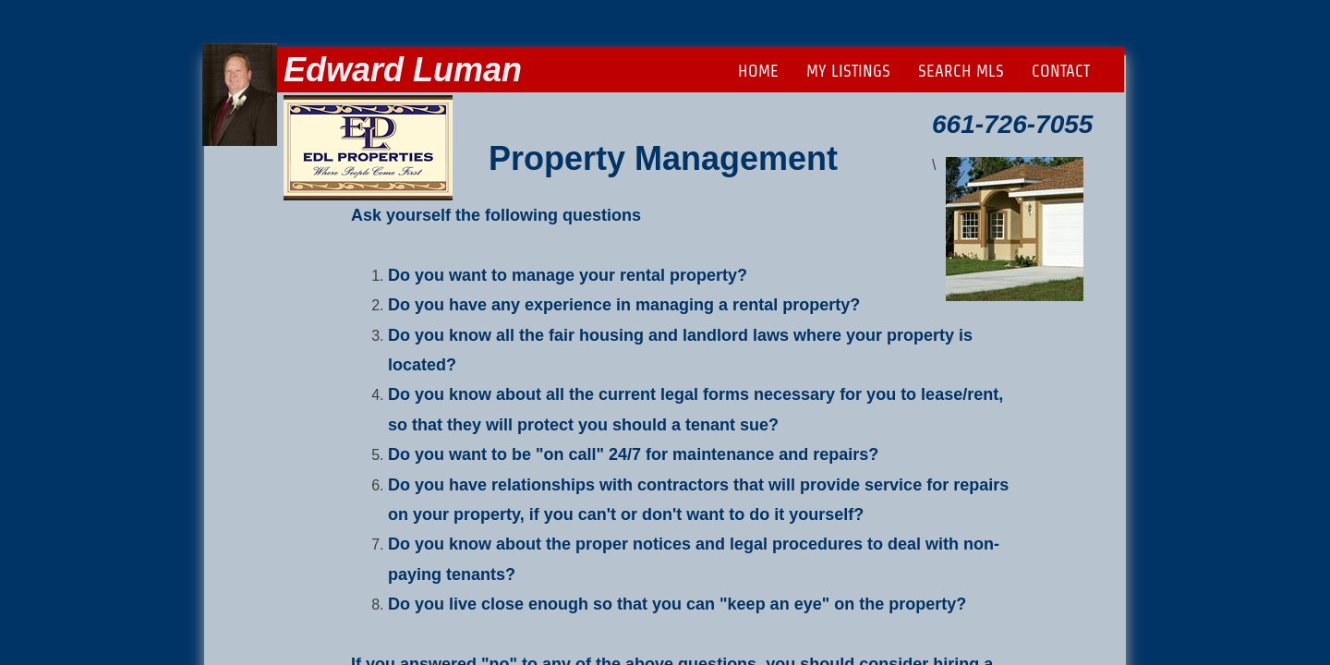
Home (758, 70)
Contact (1061, 70)
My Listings (848, 70)
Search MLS (961, 70)
